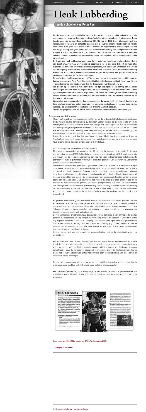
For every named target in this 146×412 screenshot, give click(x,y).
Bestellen (135, 3)
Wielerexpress (60, 409)
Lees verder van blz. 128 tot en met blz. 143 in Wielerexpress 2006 (79, 341)
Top (75, 409)
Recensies (81, 3)
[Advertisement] (95, 378)
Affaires (99, 3)
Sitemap (69, 409)
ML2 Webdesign (83, 409)
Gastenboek (117, 3)
